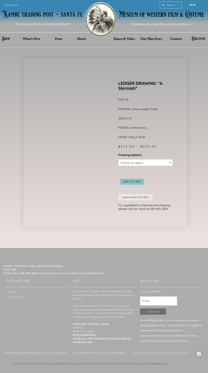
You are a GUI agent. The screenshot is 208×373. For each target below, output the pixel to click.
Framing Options (130, 155)
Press (58, 39)
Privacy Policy (16, 298)
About (81, 39)
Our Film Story (151, 39)
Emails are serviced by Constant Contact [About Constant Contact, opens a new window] (169, 342)
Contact (176, 39)
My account (11, 5)
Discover (198, 39)
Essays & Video (124, 39)
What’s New (31, 39)
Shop (6, 39)
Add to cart (133, 182)
